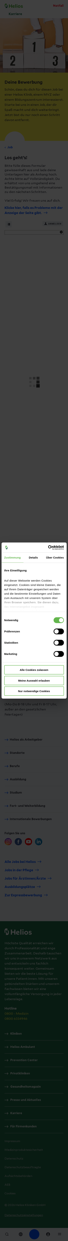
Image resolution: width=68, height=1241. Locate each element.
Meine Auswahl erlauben (34, 680)
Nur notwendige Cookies (34, 691)
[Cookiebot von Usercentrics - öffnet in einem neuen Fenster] (48, 547)
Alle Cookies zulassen (34, 669)
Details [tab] (33, 557)
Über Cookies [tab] (55, 557)
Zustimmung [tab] (12, 557)
